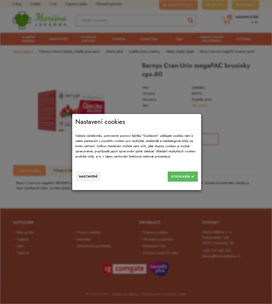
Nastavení (88, 176)
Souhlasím (182, 176)
